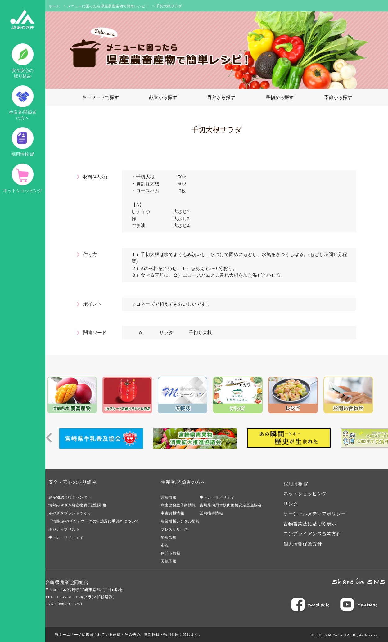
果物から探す (280, 97)
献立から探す (163, 97)
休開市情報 (170, 553)
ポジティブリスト (63, 529)
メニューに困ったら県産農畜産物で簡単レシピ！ (108, 6)
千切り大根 (200, 332)
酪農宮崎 (168, 537)
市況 (165, 545)
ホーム (54, 6)
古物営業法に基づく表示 (309, 523)
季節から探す (338, 97)
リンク (290, 503)
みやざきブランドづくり (69, 513)
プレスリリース (174, 529)
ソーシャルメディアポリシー (314, 513)
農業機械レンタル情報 (180, 521)
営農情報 (168, 497)
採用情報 (22, 142)
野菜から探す (221, 97)
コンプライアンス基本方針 (312, 533)
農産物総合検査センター (69, 497)
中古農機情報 (172, 513)
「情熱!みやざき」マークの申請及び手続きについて (93, 521)
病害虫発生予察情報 (178, 505)
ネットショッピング (22, 178)
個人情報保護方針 (302, 543)
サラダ (166, 332)
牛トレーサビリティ (65, 537)
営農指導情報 (211, 513)
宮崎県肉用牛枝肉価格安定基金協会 (231, 505)
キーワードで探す (100, 97)
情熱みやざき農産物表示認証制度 (77, 505)
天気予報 (168, 561)
